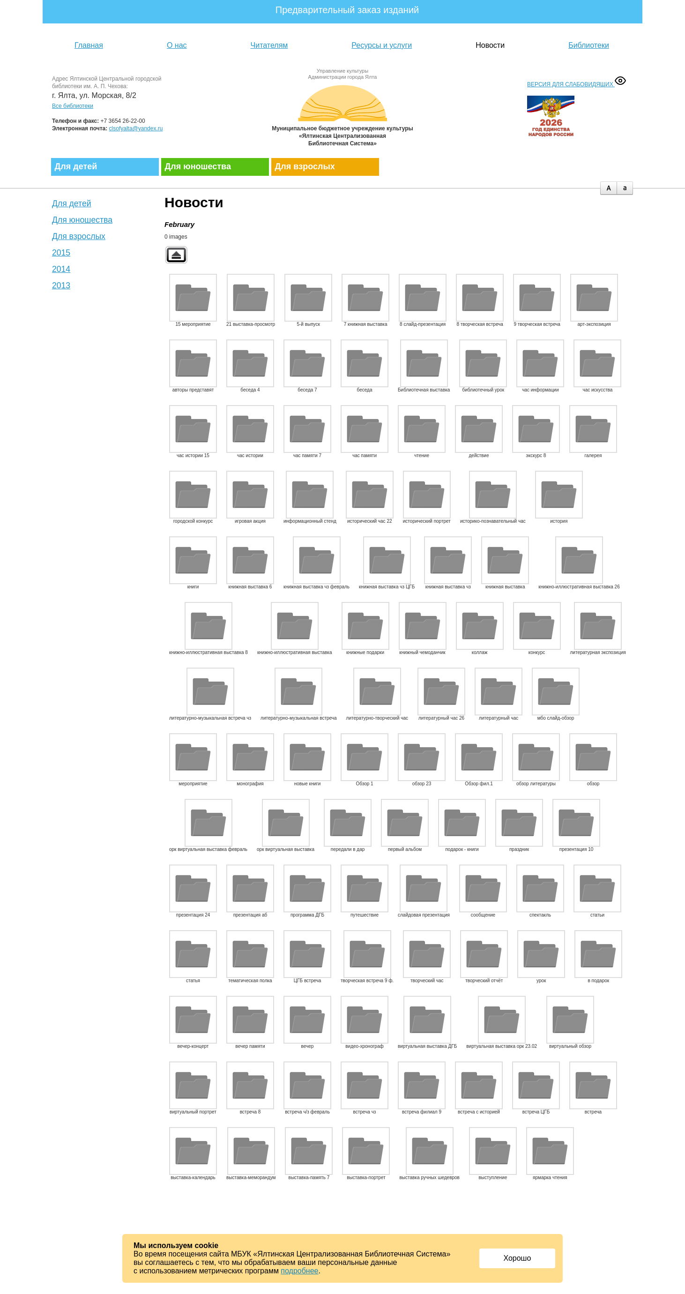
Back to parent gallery (176, 255)
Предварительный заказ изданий (347, 10)
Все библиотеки (72, 106)
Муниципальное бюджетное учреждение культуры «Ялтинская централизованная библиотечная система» (342, 114)
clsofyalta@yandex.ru (136, 128)
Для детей (76, 166)
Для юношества (198, 166)
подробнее (299, 1271)
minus (625, 188)
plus (608, 188)
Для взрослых (305, 166)
